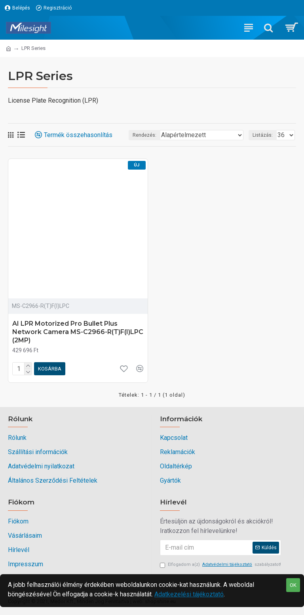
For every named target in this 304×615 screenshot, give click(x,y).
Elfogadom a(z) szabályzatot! (220, 565)
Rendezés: (144, 135)
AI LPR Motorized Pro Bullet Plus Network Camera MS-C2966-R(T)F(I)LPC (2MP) (77, 332)
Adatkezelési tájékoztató (189, 594)
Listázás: (263, 135)
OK (293, 585)
